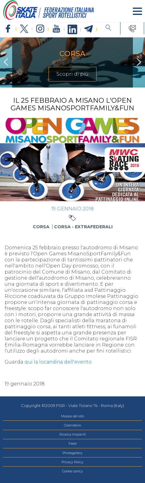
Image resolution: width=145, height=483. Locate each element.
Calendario (72, 425)
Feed (72, 443)
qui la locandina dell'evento (58, 362)
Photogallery (72, 453)
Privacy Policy (72, 462)
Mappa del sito (72, 416)
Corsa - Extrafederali (83, 226)
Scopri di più (72, 74)
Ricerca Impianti (72, 434)
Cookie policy (72, 471)
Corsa (41, 226)
